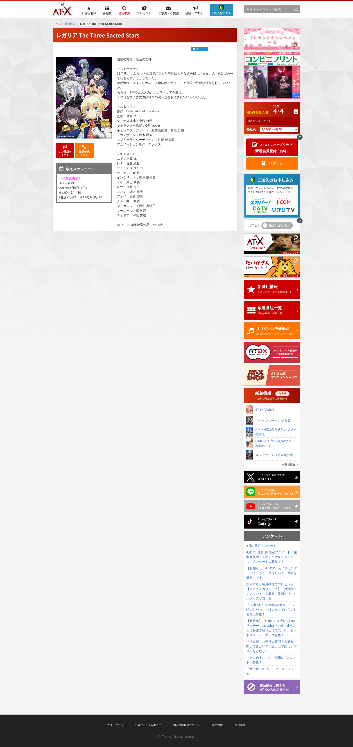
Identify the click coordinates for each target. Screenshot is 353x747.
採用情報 (217, 725)
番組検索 (70, 23)
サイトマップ (115, 725)
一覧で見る (288, 464)
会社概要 (240, 725)
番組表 (251, 129)
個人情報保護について (186, 725)
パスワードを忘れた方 (148, 725)
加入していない (280, 225)
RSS (284, 393)
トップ (57, 23)
